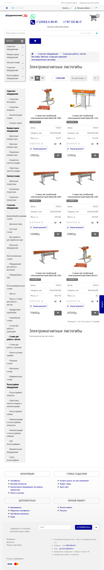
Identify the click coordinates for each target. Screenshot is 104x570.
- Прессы (11, 293)
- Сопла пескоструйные (13, 458)
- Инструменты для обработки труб (15, 238)
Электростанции (13, 62)
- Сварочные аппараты (12, 108)
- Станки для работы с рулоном (14, 346)
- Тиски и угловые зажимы (15, 354)
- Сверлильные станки (13, 319)
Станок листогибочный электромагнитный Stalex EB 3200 (46, 274)
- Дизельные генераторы (12, 182)
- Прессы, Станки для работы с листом (14, 302)
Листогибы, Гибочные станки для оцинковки (49, 57)
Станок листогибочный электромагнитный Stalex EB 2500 (83, 195)
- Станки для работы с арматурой (13, 329)
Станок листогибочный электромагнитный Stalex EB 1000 (46, 117)
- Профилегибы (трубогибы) (13, 311)
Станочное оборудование (12, 69)
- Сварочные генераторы (12, 198)
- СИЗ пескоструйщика (13, 442)
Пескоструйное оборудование (13, 77)
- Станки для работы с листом (13, 338)
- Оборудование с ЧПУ (14, 276)
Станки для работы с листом (74, 54)
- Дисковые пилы (14, 224)
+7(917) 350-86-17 (71, 545)
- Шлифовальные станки (14, 378)
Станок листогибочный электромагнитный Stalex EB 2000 (46, 195)
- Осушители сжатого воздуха (13, 161)
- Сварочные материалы (12, 100)
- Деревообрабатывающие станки (16, 216)
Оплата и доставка (17, 493)
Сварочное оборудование (12, 48)
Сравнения (60, 78)
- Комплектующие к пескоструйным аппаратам (15, 422)
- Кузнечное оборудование (12, 246)
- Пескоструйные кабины (14, 412)
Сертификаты (15, 481)
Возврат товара (65, 484)
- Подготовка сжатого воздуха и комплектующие (14, 403)
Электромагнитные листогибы (43, 60)
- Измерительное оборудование (14, 450)
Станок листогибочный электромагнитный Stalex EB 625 (83, 274)
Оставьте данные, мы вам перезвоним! (74, 481)
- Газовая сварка (14, 123)
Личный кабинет (66, 507)
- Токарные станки (12, 362)
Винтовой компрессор (18, 484)
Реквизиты (11, 539)
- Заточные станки (12, 230)
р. (67, 8)
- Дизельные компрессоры (12, 137)
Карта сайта (64, 487)
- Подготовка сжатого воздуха (13, 169)
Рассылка (63, 510)
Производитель (16, 507)
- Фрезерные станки (13, 370)
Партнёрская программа (19, 514)
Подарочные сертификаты (20, 510)
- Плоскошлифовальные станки (16, 286)
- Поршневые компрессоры (13, 153)
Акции (12, 517)
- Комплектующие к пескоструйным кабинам (15, 433)
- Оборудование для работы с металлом (14, 267)
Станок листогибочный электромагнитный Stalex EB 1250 (83, 117)
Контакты (10, 542)
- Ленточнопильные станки (14, 256)
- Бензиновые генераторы (13, 190)
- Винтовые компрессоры (12, 145)
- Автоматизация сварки (14, 116)
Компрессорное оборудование (13, 56)
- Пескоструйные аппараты (14, 394)
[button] (90, 41)
